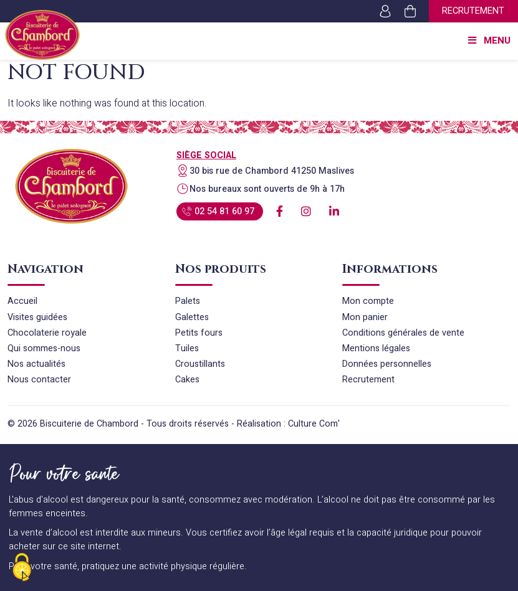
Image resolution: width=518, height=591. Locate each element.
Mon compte (368, 301)
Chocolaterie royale (47, 332)
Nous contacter (39, 379)
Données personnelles (386, 364)
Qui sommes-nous (43, 348)
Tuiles (187, 348)
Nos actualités (36, 364)
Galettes (192, 317)
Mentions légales (376, 348)
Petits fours (199, 332)
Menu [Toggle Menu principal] (488, 41)
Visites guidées (37, 317)
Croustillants (200, 364)
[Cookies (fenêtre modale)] (22, 569)
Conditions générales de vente (403, 332)
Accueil (22, 301)
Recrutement (473, 10)
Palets (187, 301)
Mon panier (365, 317)
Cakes (187, 379)
